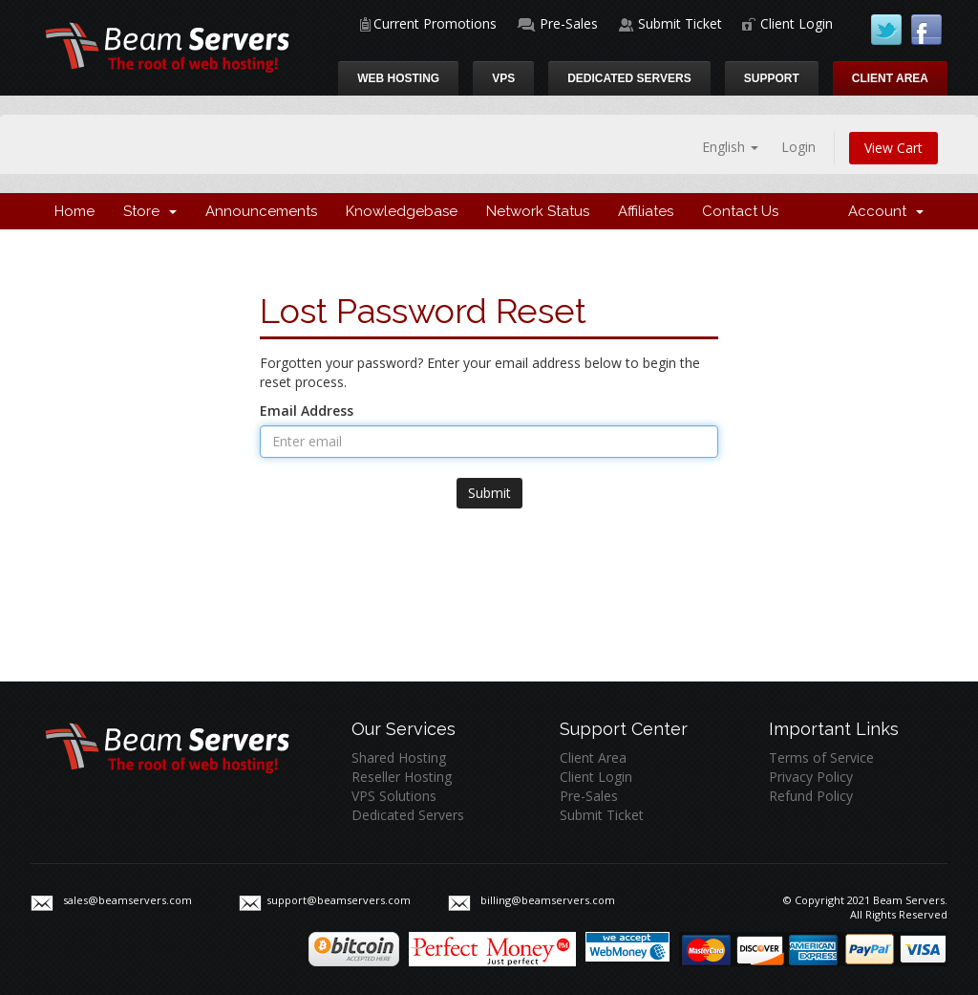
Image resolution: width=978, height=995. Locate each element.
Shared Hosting (398, 757)
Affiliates (645, 211)
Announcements (261, 211)
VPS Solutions (393, 796)
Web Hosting (398, 78)
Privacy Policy (811, 777)
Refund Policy (811, 796)
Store (150, 211)
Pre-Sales (569, 23)
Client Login (796, 23)
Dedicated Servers (629, 78)
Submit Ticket (680, 23)
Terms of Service (821, 757)
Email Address (306, 410)
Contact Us (740, 211)
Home (74, 211)
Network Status (537, 211)
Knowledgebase (401, 211)
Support (771, 78)
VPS (503, 78)
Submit (489, 493)
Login (798, 147)
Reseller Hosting (401, 777)
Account (886, 211)
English (730, 147)
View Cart (893, 148)
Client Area (890, 78)
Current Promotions (435, 23)
